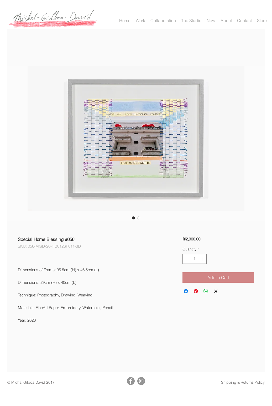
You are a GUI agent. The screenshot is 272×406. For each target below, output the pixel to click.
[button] (140, 21)
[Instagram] (141, 381)
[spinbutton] (194, 259)
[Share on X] (216, 291)
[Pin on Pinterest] (196, 291)
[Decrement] (186, 259)
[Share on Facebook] (186, 291)
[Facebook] (131, 381)
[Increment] (202, 259)
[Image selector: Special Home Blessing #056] (133, 217)
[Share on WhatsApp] (206, 291)
